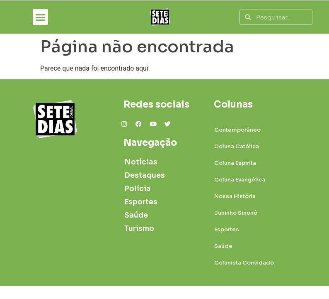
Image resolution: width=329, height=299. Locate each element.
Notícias (140, 162)
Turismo (139, 228)
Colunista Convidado (244, 262)
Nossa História (235, 196)
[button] (40, 17)
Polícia (137, 188)
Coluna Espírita (235, 163)
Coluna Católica (236, 146)
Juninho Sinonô (235, 212)
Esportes (140, 202)
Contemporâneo (237, 129)
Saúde (136, 215)
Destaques (142, 175)
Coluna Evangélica (239, 179)
